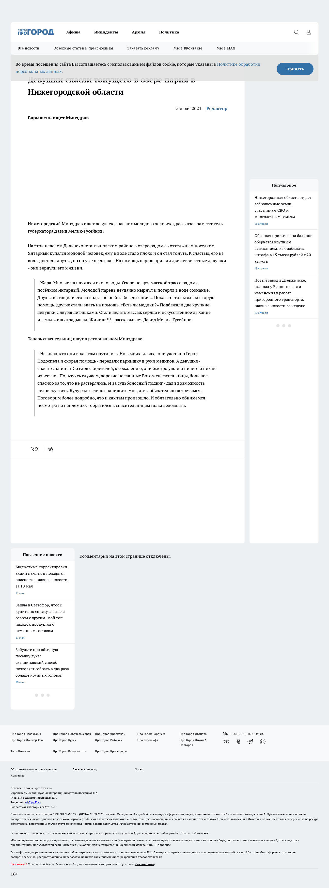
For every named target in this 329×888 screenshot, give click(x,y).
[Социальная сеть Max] (263, 741)
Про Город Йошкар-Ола (27, 740)
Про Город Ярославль (110, 734)
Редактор (216, 108)
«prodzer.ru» (43, 788)
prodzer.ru (89, 819)
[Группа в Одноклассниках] (238, 741)
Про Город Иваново (193, 734)
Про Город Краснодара (111, 751)
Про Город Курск (64, 740)
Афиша (73, 32)
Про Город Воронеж (151, 734)
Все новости (28, 48)
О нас (138, 769)
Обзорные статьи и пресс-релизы (83, 48)
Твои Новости (20, 751)
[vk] (35, 448)
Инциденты (106, 32)
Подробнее (163, 845)
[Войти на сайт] (308, 32)
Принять (295, 68)
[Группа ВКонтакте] (226, 741)
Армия (138, 32)
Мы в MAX (226, 48)
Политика (169, 32)
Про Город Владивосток (69, 751)
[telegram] (52, 448)
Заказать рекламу (143, 48)
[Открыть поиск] (296, 32)
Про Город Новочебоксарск (72, 734)
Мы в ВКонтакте (187, 48)
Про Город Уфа (147, 740)
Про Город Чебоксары (26, 734)
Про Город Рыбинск (108, 740)
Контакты (17, 775)
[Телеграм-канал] (250, 741)
